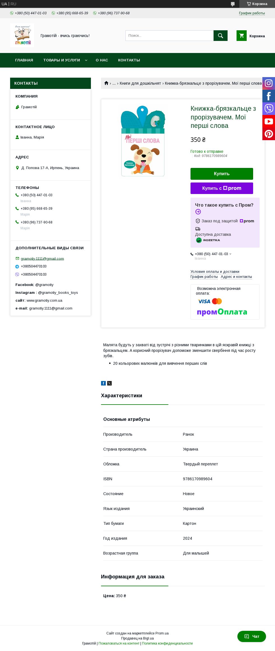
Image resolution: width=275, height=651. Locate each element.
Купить (222, 173)
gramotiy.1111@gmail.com (42, 258)
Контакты (129, 60)
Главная (24, 60)
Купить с (221, 188)
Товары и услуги (61, 60)
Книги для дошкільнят (140, 83)
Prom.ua (162, 633)
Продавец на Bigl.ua (137, 638)
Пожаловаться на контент (118, 643)
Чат (251, 636)
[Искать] (221, 35)
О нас (102, 60)
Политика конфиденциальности (167, 643)
